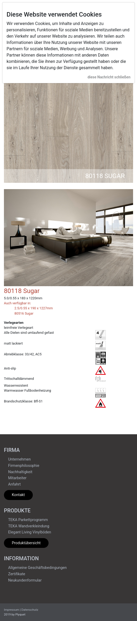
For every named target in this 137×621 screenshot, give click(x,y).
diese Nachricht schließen (108, 77)
